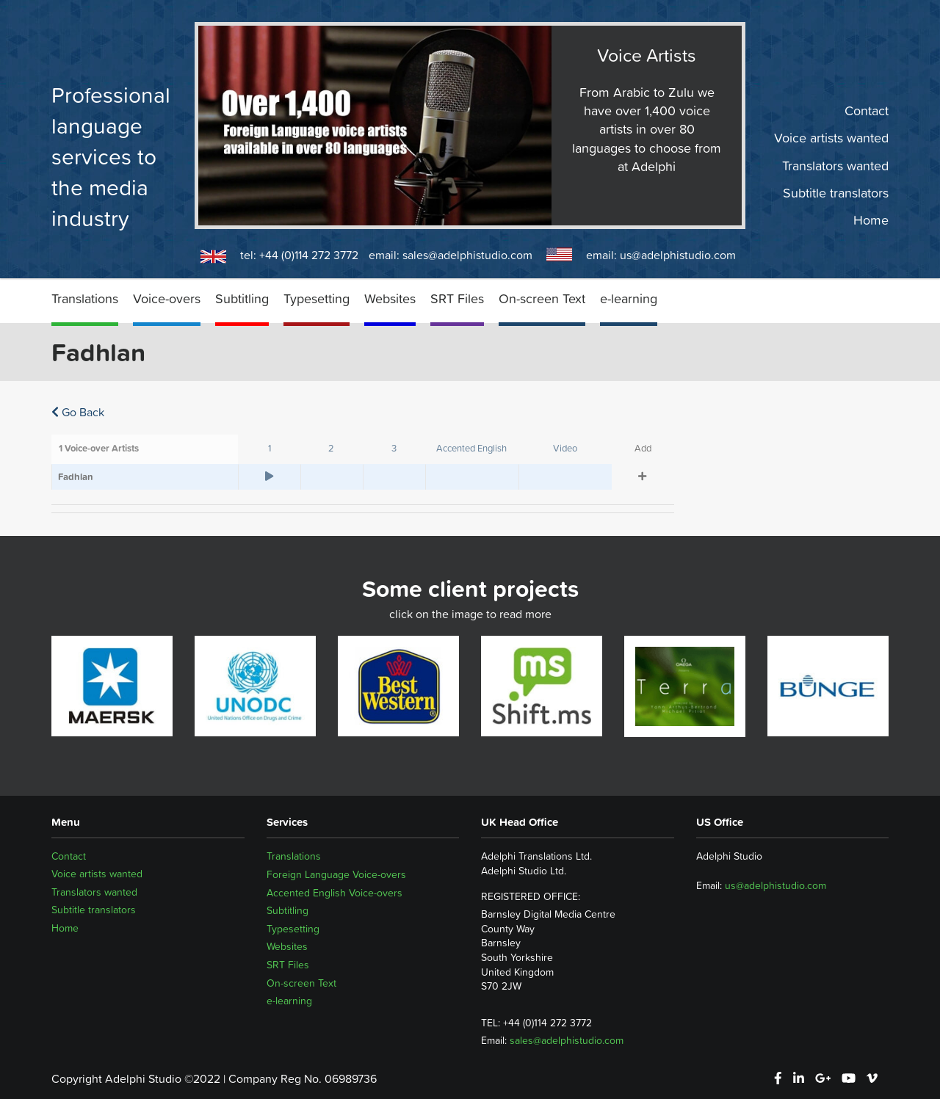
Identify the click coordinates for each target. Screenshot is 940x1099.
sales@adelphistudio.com (467, 255)
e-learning (628, 298)
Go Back (77, 412)
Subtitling (242, 298)
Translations (84, 298)
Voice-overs (166, 298)
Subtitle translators (836, 193)
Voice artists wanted (831, 138)
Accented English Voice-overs (334, 892)
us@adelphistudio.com (678, 255)
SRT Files (457, 298)
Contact (867, 110)
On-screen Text (542, 298)
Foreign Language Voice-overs (336, 874)
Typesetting (316, 298)
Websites (390, 298)
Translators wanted (835, 165)
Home (871, 220)
